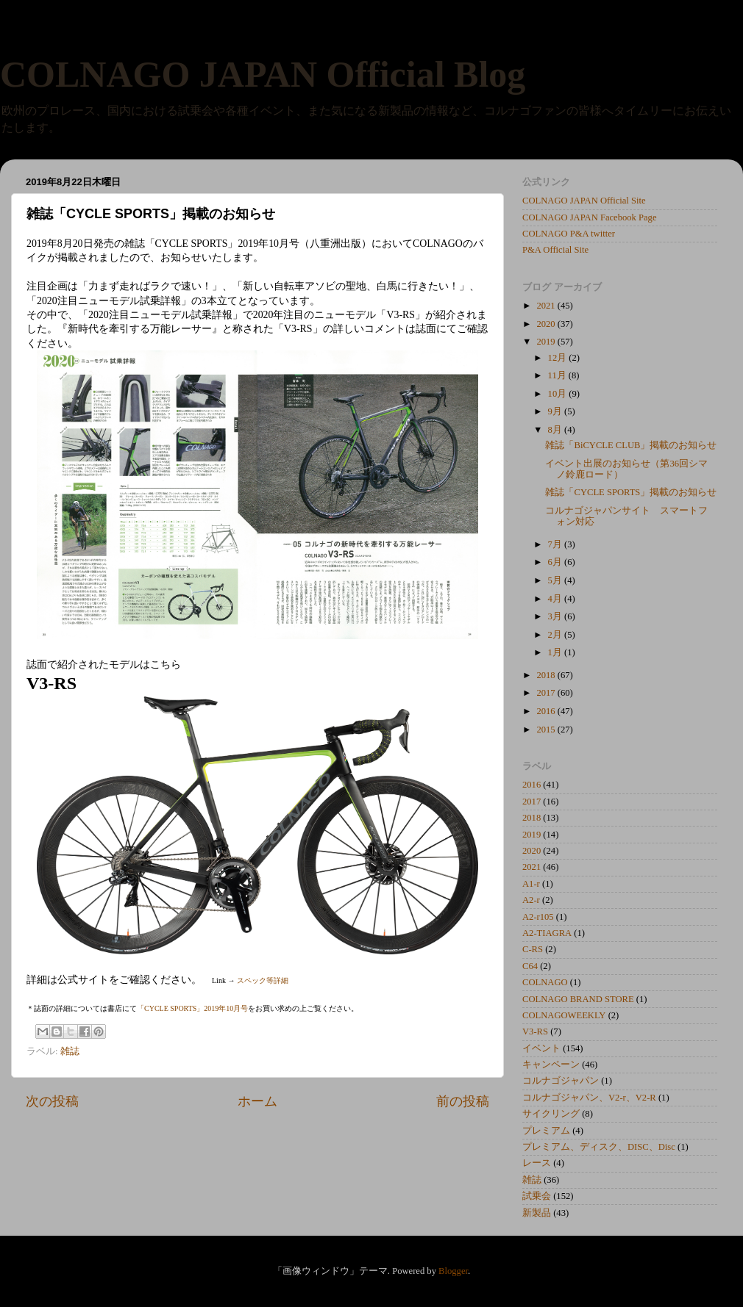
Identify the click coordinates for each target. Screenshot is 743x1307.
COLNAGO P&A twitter (568, 233)
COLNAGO (545, 982)
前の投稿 (462, 1101)
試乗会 (536, 1196)
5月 (556, 580)
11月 (558, 375)
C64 (530, 966)
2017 (546, 693)
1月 (556, 652)
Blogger (453, 1271)
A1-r (531, 884)
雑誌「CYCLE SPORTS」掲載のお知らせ (631, 492)
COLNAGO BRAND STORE (578, 999)
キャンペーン (551, 1064)
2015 (546, 729)
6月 (556, 562)
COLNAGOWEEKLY (563, 1015)
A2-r (531, 900)
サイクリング (551, 1114)
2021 (546, 305)
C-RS (532, 949)
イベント (541, 1048)
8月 (556, 430)
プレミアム (546, 1131)
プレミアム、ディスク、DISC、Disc (598, 1147)
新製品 (536, 1213)
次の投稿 (52, 1101)
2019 (546, 341)
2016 (546, 711)
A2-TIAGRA (547, 933)
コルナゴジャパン (560, 1081)
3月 (556, 616)
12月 (558, 358)
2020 (546, 324)
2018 (546, 675)
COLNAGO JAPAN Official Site (584, 200)
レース (536, 1163)
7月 (556, 544)
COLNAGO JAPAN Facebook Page (589, 217)
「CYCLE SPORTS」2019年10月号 (192, 1008)
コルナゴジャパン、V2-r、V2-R (589, 1097)
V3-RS (535, 1031)
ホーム (257, 1101)
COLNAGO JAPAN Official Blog (262, 74)
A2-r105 (538, 917)
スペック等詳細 (262, 980)
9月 (556, 411)
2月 (556, 635)
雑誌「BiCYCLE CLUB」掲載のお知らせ (631, 445)
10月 (558, 394)
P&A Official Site (555, 250)
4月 (556, 599)
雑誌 (69, 1051)
